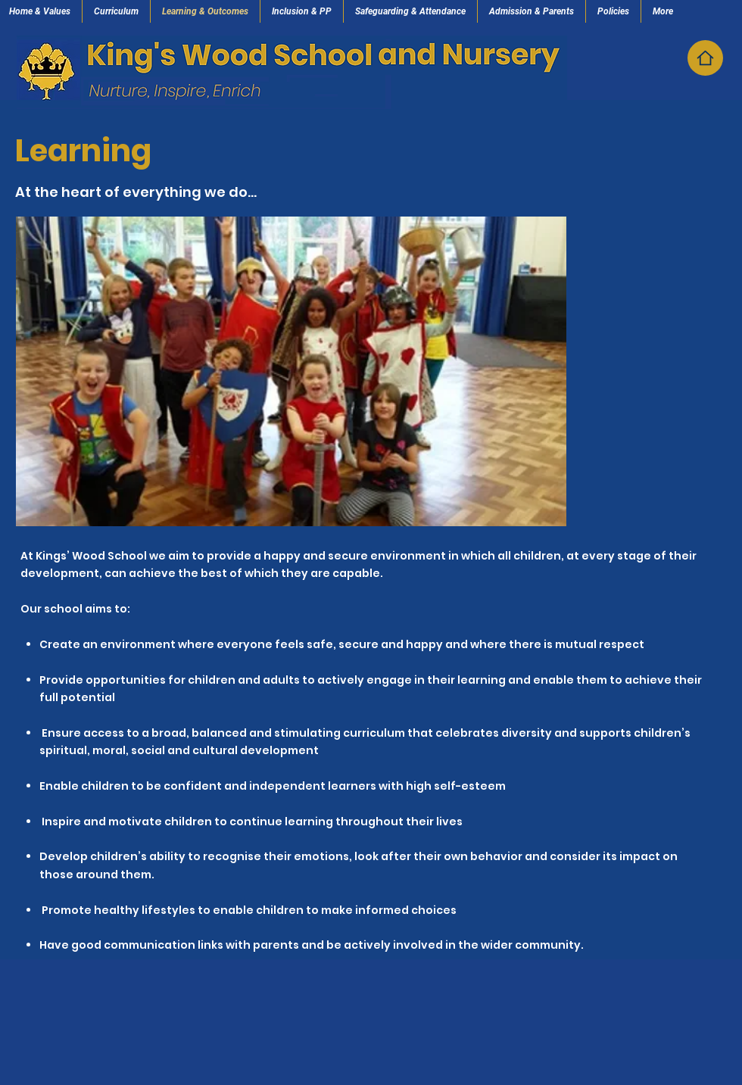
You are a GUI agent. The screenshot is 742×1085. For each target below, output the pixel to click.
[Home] (705, 58)
